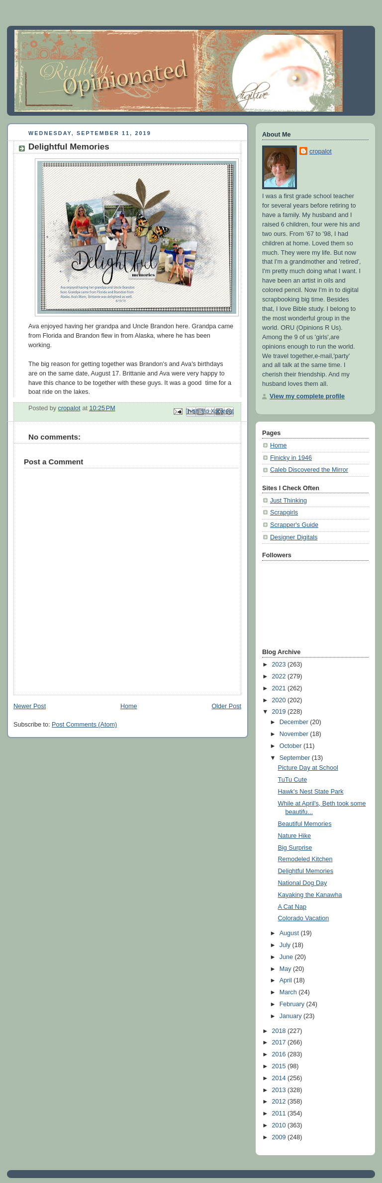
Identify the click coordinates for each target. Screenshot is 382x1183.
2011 (280, 1113)
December (295, 722)
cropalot (320, 151)
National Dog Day (302, 883)
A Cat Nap (292, 906)
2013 (280, 1090)
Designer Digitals (293, 537)
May (286, 968)
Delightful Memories (305, 871)
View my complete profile (307, 396)
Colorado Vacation (303, 918)
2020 (280, 700)
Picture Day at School (308, 767)
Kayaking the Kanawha (310, 894)
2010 (280, 1125)
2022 (280, 676)
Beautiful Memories (305, 823)
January (291, 1016)
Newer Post (29, 706)
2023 (280, 664)
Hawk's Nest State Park (311, 791)
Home (128, 706)
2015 (280, 1066)
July (286, 945)
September (296, 757)
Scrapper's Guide (294, 524)
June (287, 957)
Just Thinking (288, 500)
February (293, 1004)
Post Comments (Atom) (84, 724)
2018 (280, 1031)
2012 (280, 1101)
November (295, 734)
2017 (280, 1042)
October (291, 745)
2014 (280, 1078)
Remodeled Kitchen (305, 859)
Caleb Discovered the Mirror (309, 469)
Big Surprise (295, 847)
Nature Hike (294, 835)
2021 (280, 688)
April (287, 980)
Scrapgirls (284, 512)
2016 (280, 1054)
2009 (280, 1137)
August (290, 933)
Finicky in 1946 (291, 457)
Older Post (226, 706)
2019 (280, 711)
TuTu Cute (292, 779)
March (289, 992)
